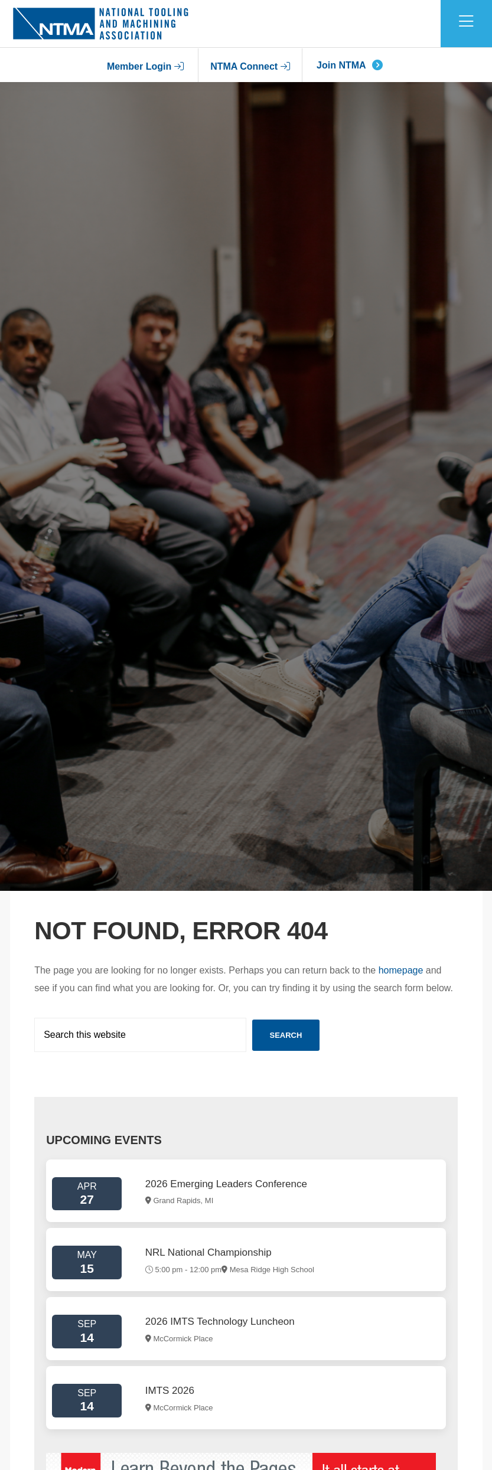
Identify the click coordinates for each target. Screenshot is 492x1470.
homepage (401, 970)
